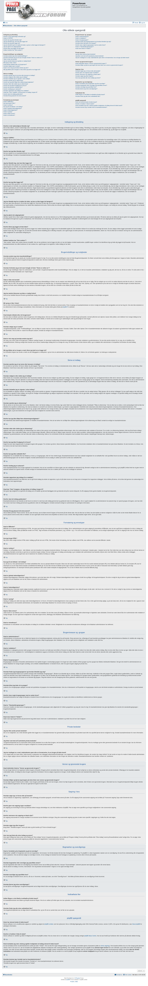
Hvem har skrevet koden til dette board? (86, 102)
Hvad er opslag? (7, 111)
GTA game (77, 978)
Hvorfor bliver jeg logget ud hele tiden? (13, 48)
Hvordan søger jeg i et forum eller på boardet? (87, 71)
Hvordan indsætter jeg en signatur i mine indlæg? (16, 78)
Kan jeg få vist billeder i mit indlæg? (13, 106)
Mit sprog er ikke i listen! (9, 62)
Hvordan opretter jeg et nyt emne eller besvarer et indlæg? (19, 75)
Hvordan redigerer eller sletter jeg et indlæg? (15, 77)
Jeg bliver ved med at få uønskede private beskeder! (89, 56)
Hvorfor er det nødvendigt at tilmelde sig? (14, 36)
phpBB (68, 979)
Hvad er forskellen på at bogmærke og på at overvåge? (90, 83)
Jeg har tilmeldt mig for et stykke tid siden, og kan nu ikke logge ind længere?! (24, 45)
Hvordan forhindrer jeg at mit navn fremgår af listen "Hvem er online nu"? (23, 57)
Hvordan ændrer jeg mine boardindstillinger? (15, 56)
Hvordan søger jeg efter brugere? (84, 76)
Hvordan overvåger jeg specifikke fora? (85, 87)
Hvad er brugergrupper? (81, 40)
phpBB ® (65, 307)
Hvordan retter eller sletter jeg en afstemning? (15, 84)
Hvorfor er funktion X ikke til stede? (84, 103)
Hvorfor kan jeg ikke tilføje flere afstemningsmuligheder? (18, 82)
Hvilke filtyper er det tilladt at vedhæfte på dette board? (90, 94)
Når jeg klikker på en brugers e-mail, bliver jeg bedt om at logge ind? (21, 69)
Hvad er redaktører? (80, 38)
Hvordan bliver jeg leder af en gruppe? (85, 43)
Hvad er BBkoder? (8, 101)
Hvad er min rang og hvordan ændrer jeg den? (15, 67)
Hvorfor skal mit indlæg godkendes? (13, 94)
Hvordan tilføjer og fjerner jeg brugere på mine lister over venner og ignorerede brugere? (99, 65)
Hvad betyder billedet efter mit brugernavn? (15, 64)
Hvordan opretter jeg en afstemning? (13, 80)
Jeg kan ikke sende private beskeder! (85, 54)
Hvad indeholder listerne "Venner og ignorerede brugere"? (91, 63)
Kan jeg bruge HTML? (9, 103)
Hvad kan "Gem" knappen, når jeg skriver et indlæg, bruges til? (20, 92)
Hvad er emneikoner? (9, 115)
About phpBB (136, 924)
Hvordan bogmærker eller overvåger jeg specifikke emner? (91, 85)
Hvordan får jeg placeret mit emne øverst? (14, 95)
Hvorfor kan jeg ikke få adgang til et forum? (15, 85)
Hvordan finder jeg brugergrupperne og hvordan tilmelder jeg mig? (93, 41)
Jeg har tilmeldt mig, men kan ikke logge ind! (15, 41)
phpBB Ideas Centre (90, 936)
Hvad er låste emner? (9, 113)
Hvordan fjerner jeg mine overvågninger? (86, 88)
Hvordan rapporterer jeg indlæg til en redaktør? (16, 90)
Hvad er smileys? (8, 105)
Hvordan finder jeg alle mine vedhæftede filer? (87, 96)
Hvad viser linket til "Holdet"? (83, 48)
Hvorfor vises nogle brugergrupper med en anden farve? (90, 45)
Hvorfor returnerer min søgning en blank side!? (87, 74)
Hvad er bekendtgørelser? (10, 110)
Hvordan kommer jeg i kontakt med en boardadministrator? (91, 107)
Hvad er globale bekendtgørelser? (12, 108)
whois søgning (105, 946)
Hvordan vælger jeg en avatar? (11, 66)
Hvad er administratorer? (82, 36)
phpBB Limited (49, 924)
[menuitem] (5, 22)
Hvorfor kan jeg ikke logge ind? (11, 43)
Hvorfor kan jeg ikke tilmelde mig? (12, 40)
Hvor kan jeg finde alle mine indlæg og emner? (87, 77)
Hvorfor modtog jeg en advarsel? (12, 89)
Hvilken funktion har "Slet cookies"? (13, 50)
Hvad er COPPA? (8, 38)
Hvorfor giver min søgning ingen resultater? (87, 72)
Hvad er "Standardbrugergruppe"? (84, 46)
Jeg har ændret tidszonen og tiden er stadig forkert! (17, 61)
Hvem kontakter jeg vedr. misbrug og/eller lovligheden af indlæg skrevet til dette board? (98, 105)
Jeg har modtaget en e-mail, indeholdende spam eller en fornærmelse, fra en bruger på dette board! (102, 57)
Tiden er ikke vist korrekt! (10, 59)
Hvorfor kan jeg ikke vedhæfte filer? (13, 87)
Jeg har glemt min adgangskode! (12, 46)
